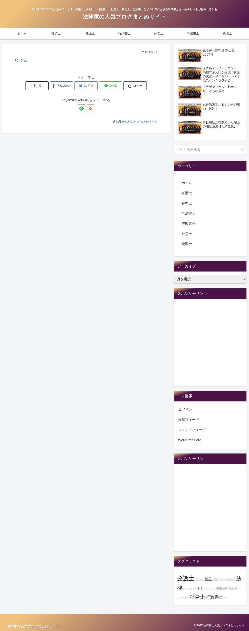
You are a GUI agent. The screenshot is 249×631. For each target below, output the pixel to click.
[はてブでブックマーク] (86, 85)
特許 (208, 579)
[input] (210, 149)
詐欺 (221, 579)
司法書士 (188, 213)
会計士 (180, 598)
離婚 (187, 598)
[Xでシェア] (37, 85)
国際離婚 (199, 579)
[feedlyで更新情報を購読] (81, 108)
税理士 (186, 244)
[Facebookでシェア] (61, 85)
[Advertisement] (210, 345)
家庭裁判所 (230, 579)
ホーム (186, 183)
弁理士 (186, 203)
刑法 (206, 589)
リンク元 (20, 60)
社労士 (186, 234)
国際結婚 (221, 588)
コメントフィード (192, 430)
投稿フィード (188, 420)
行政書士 (188, 224)
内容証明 (187, 589)
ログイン (185, 410)
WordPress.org (189, 440)
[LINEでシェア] (110, 85)
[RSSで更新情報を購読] (90, 108)
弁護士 (186, 193)
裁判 (215, 579)
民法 (212, 589)
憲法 (226, 598)
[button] (135, 85)
